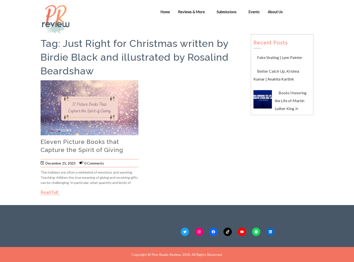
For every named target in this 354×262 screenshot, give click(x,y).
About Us (275, 12)
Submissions (226, 12)
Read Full (49, 192)
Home (165, 12)
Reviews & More (191, 12)
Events (254, 12)
